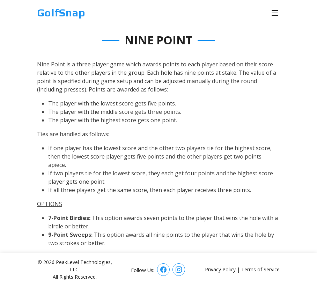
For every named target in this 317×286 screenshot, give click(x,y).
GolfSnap (61, 13)
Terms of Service (260, 269)
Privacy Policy (220, 269)
